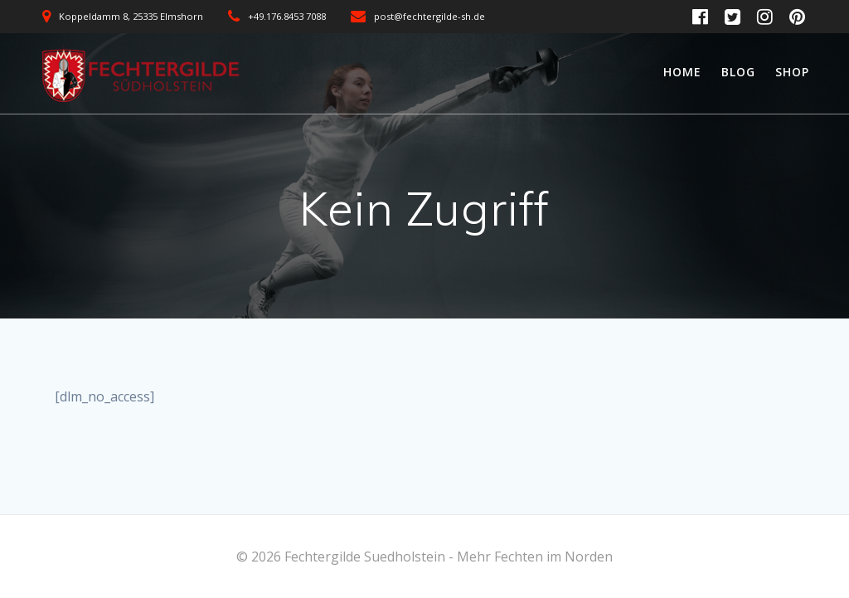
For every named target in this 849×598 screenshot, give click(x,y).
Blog (738, 72)
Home (682, 72)
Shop (792, 72)
